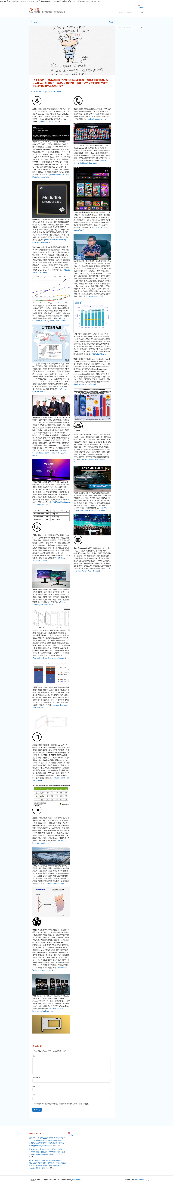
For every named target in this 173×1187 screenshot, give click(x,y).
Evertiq (43, 391)
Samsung (93, 163)
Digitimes (36, 242)
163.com (49, 970)
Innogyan (41, 970)
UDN (65, 321)
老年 (45, 92)
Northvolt (40, 843)
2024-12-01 (37, 92)
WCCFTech (36, 505)
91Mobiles (44, 605)
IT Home (44, 560)
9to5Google (44, 242)
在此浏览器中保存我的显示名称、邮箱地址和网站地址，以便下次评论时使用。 (62, 1107)
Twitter (56, 121)
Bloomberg (61, 240)
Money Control (90, 384)
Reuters (47, 843)
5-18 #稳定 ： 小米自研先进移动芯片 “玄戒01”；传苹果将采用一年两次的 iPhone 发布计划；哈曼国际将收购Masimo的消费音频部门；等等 (47, 1154)
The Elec (44, 505)
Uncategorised (56, 92)
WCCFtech (44, 321)
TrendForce (64, 778)
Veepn (63, 883)
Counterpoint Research (56, 658)
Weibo (34, 970)
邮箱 (34, 1089)
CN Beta (67, 270)
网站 (34, 1098)
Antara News (78, 230)
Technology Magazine (47, 453)
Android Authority (46, 121)
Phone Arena (55, 174)
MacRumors (65, 502)
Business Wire (100, 460)
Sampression (139, 1183)
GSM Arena (64, 174)
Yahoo (58, 453)
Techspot (36, 272)
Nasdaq (35, 453)
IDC (101, 296)
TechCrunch (78, 511)
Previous (33, 22)
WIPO (51, 605)
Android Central (51, 240)
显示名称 (36, 1080)
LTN (61, 321)
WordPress (76, 1183)
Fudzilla (43, 272)
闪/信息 (34, 9)
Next (112, 22)
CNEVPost (104, 508)
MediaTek (36, 177)
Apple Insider (47, 1011)
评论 (34, 1056)
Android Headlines (40, 658)
